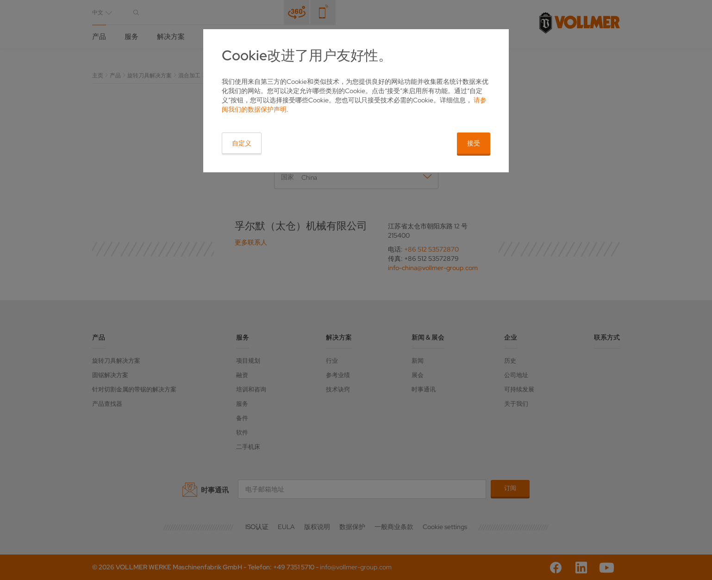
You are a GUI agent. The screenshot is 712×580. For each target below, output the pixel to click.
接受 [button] (473, 143)
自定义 (241, 143)
